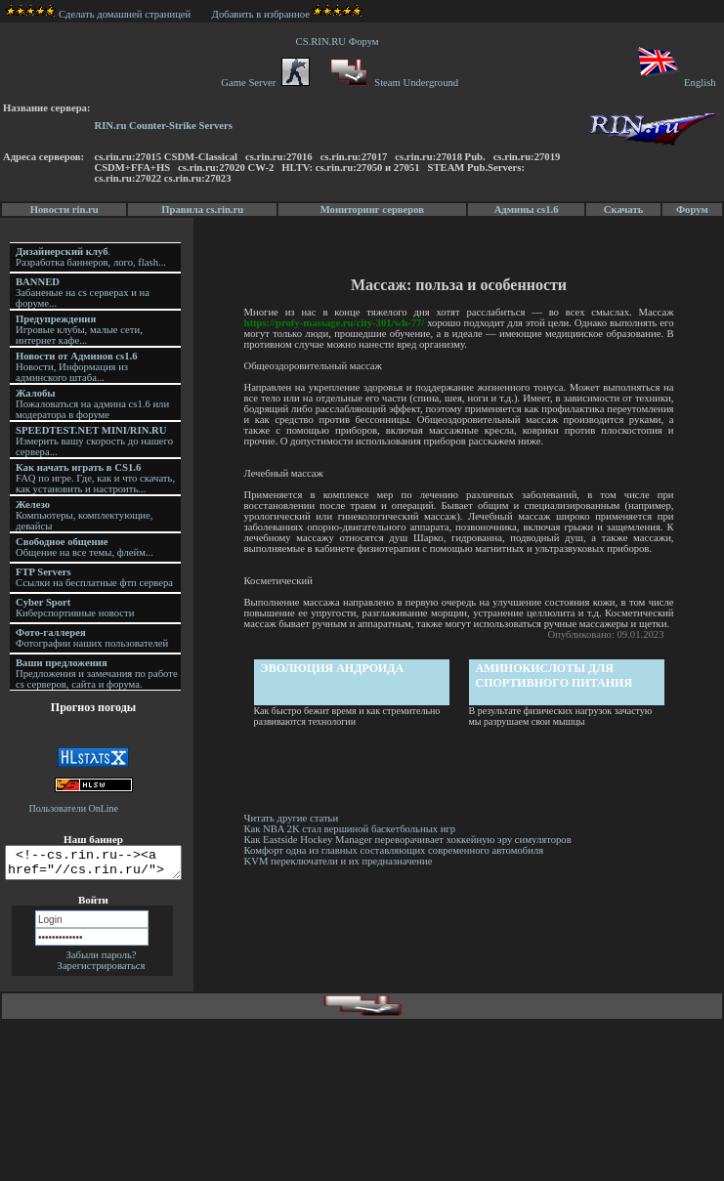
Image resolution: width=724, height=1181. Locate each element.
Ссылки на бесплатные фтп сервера (94, 577)
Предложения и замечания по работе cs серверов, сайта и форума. (97, 673)
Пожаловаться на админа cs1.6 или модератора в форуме (92, 404)
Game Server (265, 82)
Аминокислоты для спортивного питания (555, 675)
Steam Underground (392, 82)
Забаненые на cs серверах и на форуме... (82, 292)
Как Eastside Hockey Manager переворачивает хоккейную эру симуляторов (409, 839)
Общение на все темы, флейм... (84, 547)
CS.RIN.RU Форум (340, 41)
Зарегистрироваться (102, 971)
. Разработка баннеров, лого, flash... (91, 257)
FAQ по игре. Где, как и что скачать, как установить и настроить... (95, 478)
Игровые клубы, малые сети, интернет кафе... (79, 330)
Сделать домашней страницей (98, 14)
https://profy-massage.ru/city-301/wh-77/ (335, 322)
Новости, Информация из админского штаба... (77, 367)
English (675, 82)
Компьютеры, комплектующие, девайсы (84, 515)
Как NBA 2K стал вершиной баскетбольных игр (351, 828)
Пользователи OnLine (74, 808)
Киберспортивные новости (75, 607)
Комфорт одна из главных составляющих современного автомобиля (395, 850)
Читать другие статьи (292, 818)
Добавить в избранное (261, 14)
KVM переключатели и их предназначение (339, 861)
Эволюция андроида (333, 668)
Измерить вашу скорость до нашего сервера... (94, 441)
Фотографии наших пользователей (92, 638)
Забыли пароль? (100, 960)
